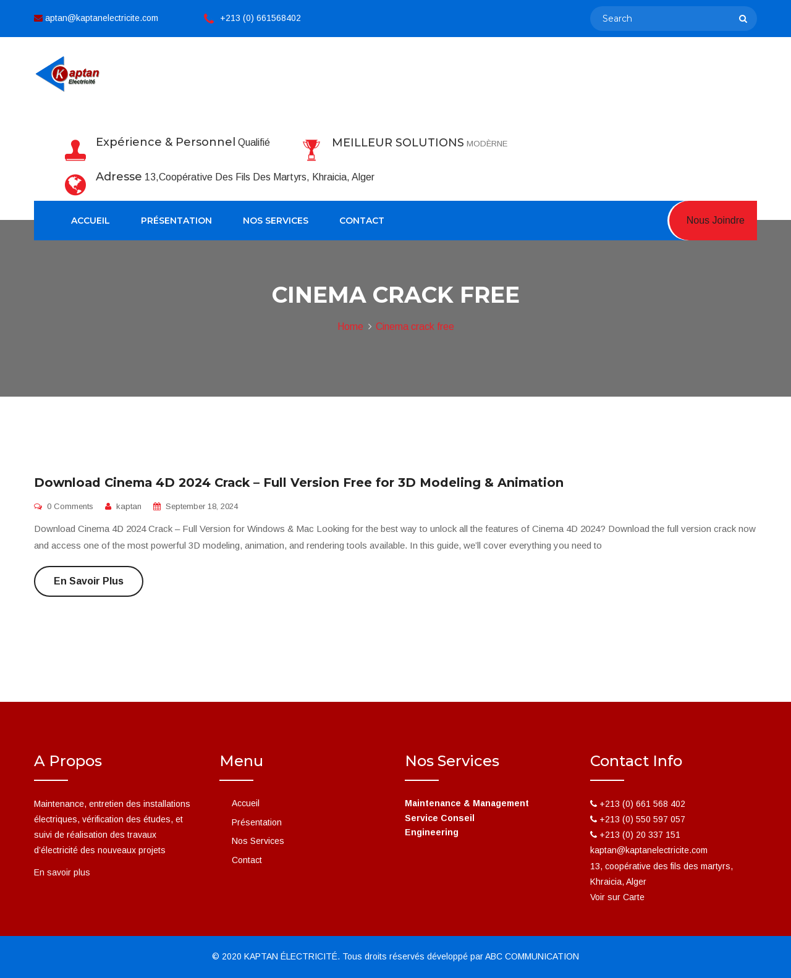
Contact (361, 220)
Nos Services (275, 220)
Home (350, 326)
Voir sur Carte (617, 897)
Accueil (90, 220)
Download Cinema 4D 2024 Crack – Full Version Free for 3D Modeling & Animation (299, 482)
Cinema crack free (415, 326)
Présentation (176, 220)
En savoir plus (89, 581)
